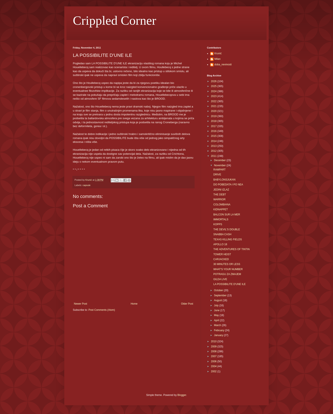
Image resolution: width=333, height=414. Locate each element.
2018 (214, 121)
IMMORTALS (220, 219)
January (219, 335)
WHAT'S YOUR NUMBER (228, 269)
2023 (214, 96)
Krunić (218, 53)
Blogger (181, 395)
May (217, 315)
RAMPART (219, 169)
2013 (214, 146)
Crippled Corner (114, 20)
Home (134, 303)
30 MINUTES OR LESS (226, 264)
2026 (214, 81)
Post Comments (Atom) (101, 309)
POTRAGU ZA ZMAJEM (227, 274)
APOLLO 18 (220, 244)
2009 (214, 346)
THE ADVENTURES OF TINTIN (231, 249)
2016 (214, 131)
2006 (214, 361)
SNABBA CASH (222, 234)
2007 (214, 356)
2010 (214, 341)
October (219, 290)
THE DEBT (219, 194)
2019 (214, 116)
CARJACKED (221, 259)
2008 (214, 351)
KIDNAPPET (220, 209)
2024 (214, 91)
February (219, 330)
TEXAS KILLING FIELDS (227, 239)
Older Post (187, 303)
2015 (214, 136)
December (220, 160)
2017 (214, 126)
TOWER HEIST (222, 254)
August (218, 300)
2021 (214, 106)
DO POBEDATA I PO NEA (228, 184)
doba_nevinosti (223, 64)
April (217, 320)
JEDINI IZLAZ (221, 189)
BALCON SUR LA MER (226, 214)
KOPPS (217, 224)
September (220, 295)
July (216, 305)
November (220, 165)
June (217, 310)
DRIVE (217, 174)
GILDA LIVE (220, 279)
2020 (214, 111)
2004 (214, 366)
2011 (214, 156)
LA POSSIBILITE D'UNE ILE (229, 284)
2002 (214, 371)
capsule (86, 185)
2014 (214, 141)
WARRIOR (219, 199)
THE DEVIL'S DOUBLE (226, 229)
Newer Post (80, 303)
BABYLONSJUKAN (224, 179)
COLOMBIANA (221, 204)
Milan (217, 58)
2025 (214, 86)
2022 (214, 101)
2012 (214, 150)
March (218, 325)
